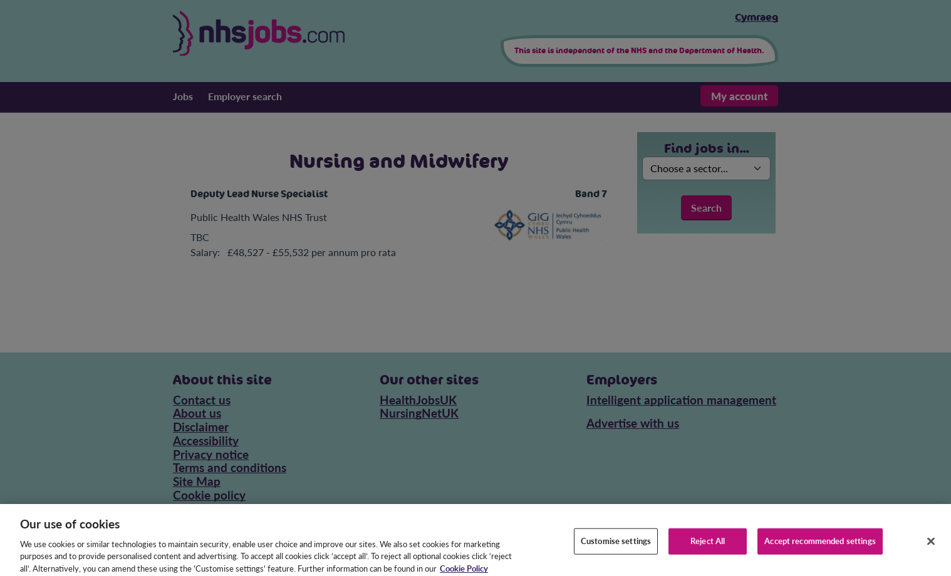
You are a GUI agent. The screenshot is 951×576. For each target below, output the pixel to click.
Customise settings (616, 545)
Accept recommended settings (820, 545)
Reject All (707, 545)
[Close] (931, 546)
